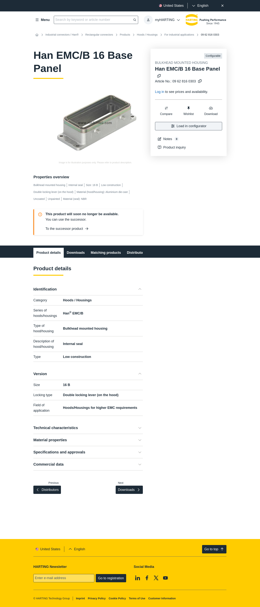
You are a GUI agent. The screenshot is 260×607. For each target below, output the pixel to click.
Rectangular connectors (99, 34)
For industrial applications (179, 34)
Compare (166, 111)
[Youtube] (165, 578)
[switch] (166, 108)
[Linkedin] (138, 578)
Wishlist (188, 111)
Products (125, 34)
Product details (48, 253)
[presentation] (200, 5)
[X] (156, 578)
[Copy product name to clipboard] (158, 76)
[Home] (36, 34)
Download (210, 111)
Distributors (136, 253)
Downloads (76, 253)
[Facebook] (147, 578)
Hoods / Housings (147, 34)
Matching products (106, 253)
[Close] (222, 5)
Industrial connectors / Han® (62, 34)
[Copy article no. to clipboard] (199, 81)
